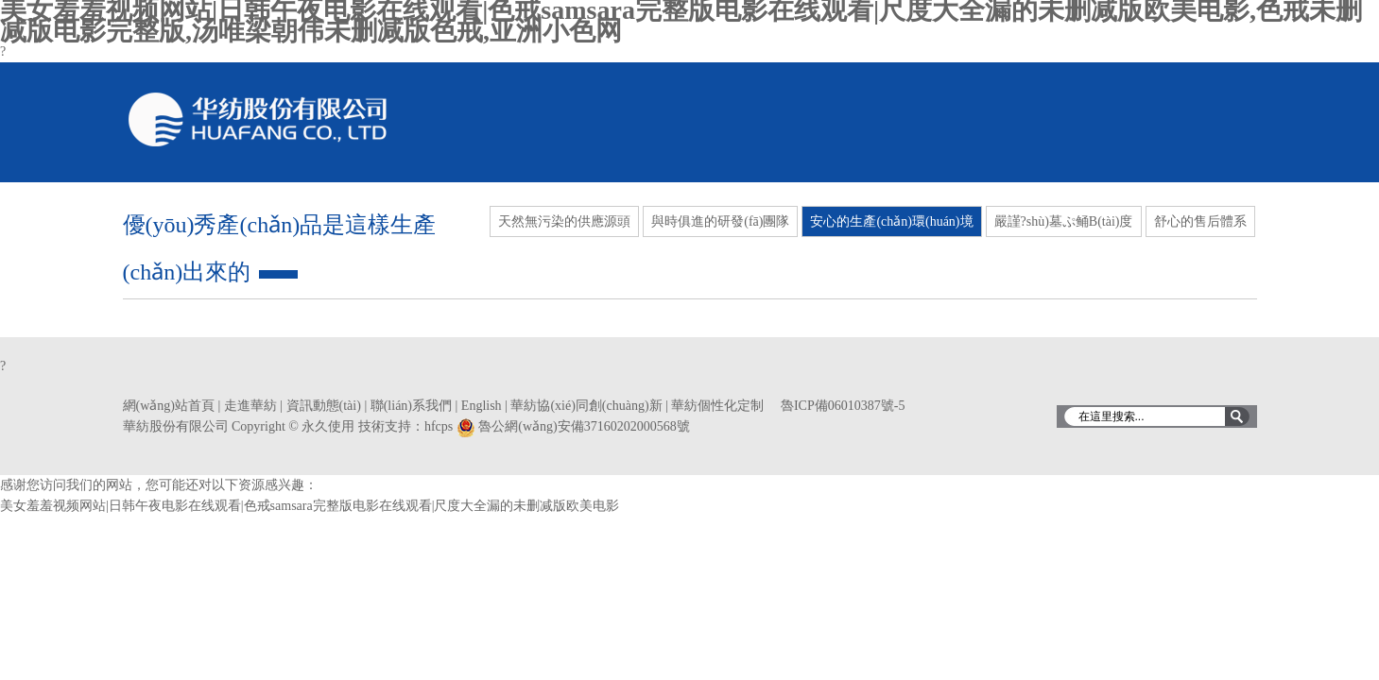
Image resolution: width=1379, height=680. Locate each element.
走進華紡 (250, 406)
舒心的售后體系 (1200, 221)
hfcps (438, 426)
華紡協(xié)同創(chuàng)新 (586, 406)
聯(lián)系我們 (411, 406)
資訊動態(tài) (323, 406)
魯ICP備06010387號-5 (843, 406)
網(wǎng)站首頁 (169, 406)
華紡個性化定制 (717, 406)
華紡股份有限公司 (259, 119)
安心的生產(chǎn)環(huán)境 (891, 221)
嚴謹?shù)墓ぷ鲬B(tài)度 (1063, 221)
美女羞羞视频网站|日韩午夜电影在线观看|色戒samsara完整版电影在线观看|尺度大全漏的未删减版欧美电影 (310, 506)
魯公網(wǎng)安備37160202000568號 (583, 426)
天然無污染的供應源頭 (564, 221)
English (481, 406)
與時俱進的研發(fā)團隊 (720, 221)
